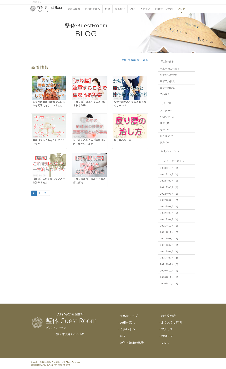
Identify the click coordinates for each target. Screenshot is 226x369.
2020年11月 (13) (170, 277)
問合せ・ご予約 (164, 8)
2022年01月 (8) (169, 219)
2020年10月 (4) (169, 283)
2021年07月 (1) (169, 245)
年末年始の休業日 (170, 68)
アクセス (146, 8)
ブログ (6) (166, 110)
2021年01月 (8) (169, 264)
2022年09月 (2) (169, 181)
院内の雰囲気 (92, 8)
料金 (107, 8)
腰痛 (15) (165, 142)
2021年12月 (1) (169, 226)
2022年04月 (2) (169, 200)
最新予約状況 (167, 81)
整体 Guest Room (55, 362)
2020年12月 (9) (169, 270)
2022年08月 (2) (169, 187)
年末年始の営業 (168, 75)
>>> (46, 193)
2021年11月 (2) (169, 232)
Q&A (133, 8)
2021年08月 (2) (169, 238)
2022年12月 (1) (169, 174)
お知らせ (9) (167, 116)
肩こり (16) (166, 136)
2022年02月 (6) (169, 213)
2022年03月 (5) (169, 206)
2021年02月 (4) (169, 258)
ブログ (181, 8)
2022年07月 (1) (169, 193)
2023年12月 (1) (169, 168)
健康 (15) (165, 123)
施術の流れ (74, 8)
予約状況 (165, 94)
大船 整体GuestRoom (134, 60)
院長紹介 (120, 8)
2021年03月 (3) (169, 251)
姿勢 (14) (165, 129)
